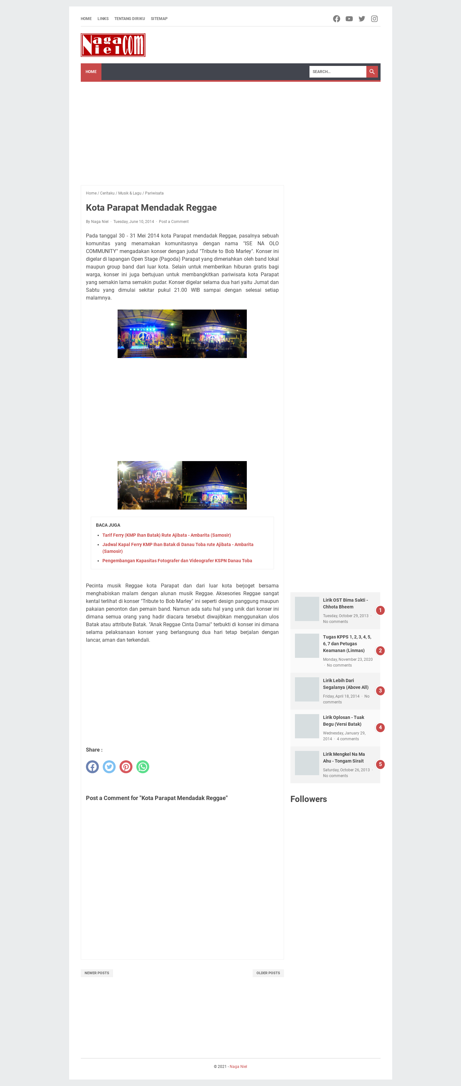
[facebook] (92, 766)
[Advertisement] (231, 130)
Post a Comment (174, 221)
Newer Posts (97, 973)
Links (103, 18)
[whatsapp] (142, 766)
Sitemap (159, 18)
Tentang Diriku (129, 18)
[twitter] (109, 766)
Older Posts (268, 973)
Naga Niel (238, 1066)
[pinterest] (126, 766)
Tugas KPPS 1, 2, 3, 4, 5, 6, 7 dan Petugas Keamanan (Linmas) (347, 643)
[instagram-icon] (375, 19)
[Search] (337, 72)
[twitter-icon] (362, 19)
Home (86, 18)
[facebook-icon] (337, 19)
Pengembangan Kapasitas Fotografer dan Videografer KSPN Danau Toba (177, 560)
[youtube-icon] (349, 19)
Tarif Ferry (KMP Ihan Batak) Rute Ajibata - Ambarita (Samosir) (166, 535)
